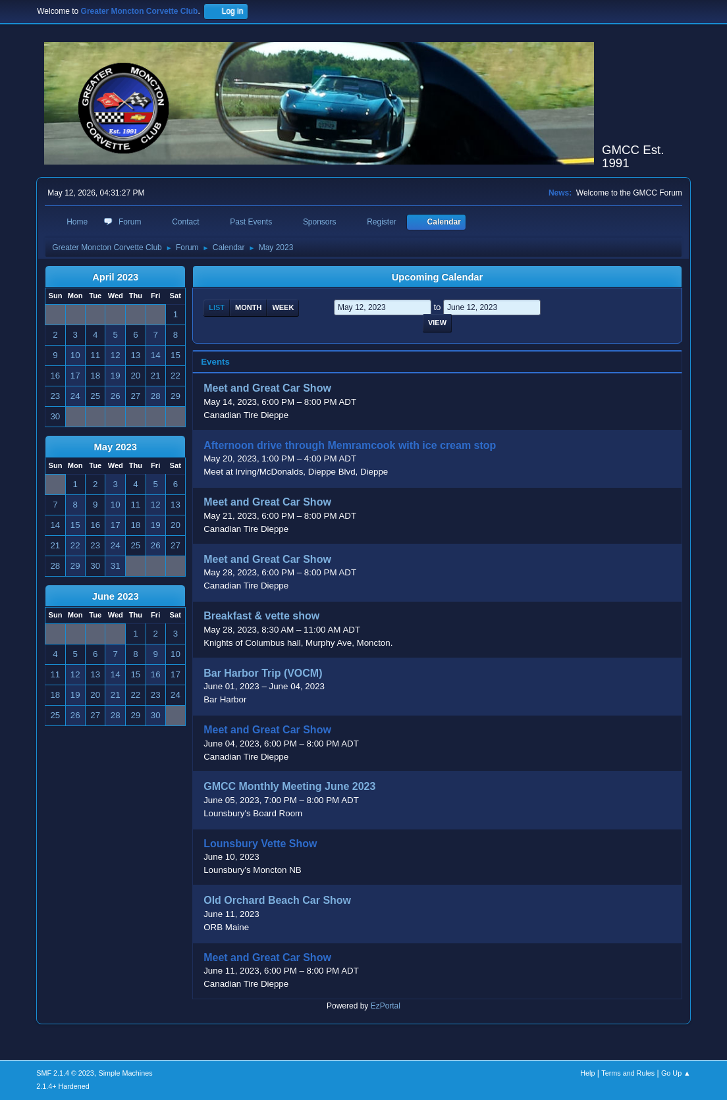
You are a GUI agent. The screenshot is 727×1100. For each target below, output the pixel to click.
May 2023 (115, 447)
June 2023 (115, 596)
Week (283, 307)
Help (587, 1073)
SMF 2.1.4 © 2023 (65, 1073)
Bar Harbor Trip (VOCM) (262, 673)
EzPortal (385, 1005)
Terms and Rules (628, 1073)
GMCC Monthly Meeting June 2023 (289, 787)
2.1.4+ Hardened (63, 1086)
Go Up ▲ (676, 1073)
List (217, 307)
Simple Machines (126, 1073)
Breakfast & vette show (261, 616)
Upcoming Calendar (437, 277)
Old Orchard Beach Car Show (277, 900)
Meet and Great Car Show (267, 388)
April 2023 (115, 277)
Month (248, 307)
